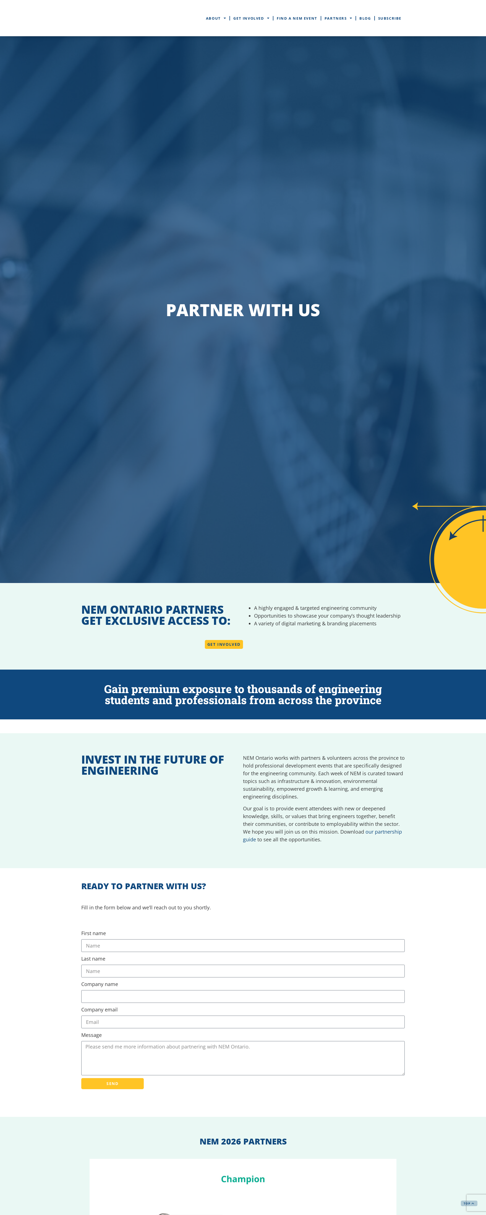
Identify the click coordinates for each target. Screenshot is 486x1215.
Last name (93, 958)
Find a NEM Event (297, 18)
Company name (99, 984)
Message (91, 1035)
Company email (99, 1009)
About (216, 18)
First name (93, 933)
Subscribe (389, 18)
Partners (338, 18)
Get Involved (251, 18)
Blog (365, 18)
